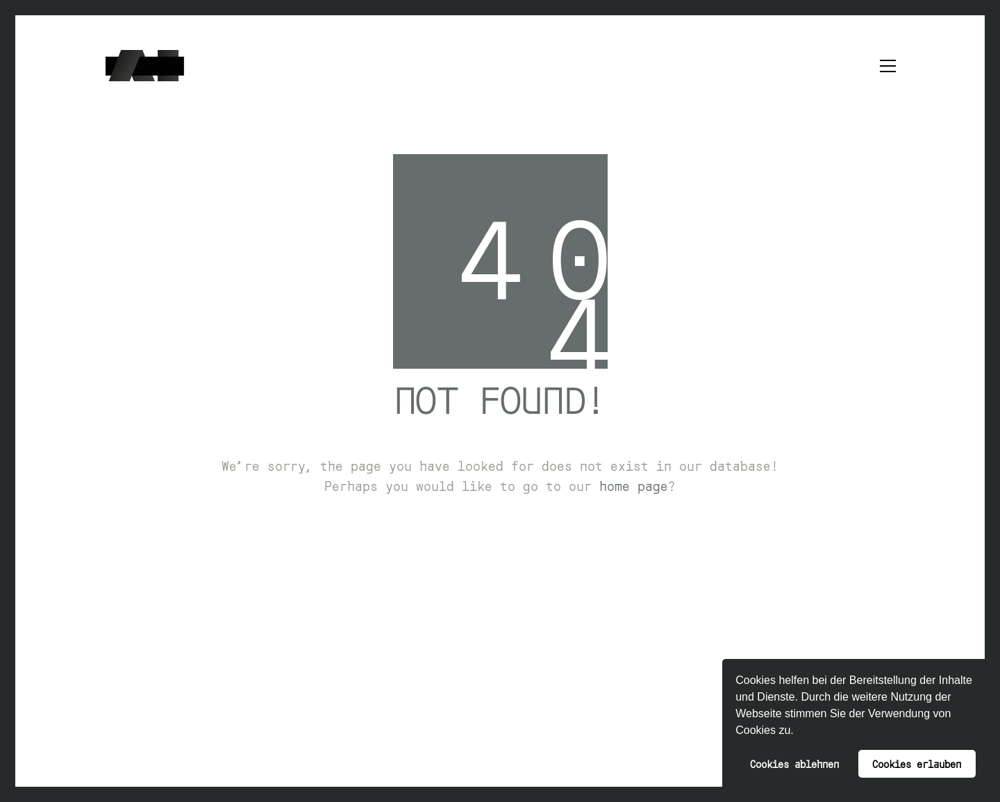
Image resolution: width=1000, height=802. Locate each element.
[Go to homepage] (144, 65)
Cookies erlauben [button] (916, 763)
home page (633, 485)
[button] (799, 732)
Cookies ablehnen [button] (794, 763)
